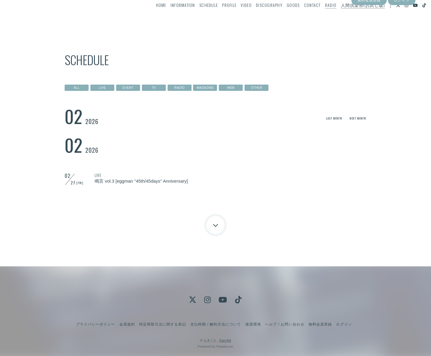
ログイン (401, 28)
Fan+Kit (225, 340)
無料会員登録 (369, 28)
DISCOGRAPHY (258, 17)
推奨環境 (253, 324)
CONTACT (300, 17)
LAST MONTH (327, 117)
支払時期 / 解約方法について (215, 324)
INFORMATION (171, 17)
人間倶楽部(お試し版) (351, 17)
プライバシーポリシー (95, 324)
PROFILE (218, 17)
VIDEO (234, 17)
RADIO (319, 17)
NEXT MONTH (355, 117)
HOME (149, 17)
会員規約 (127, 324)
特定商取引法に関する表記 (162, 324)
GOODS (281, 17)
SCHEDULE (197, 17)
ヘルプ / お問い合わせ (284, 324)
